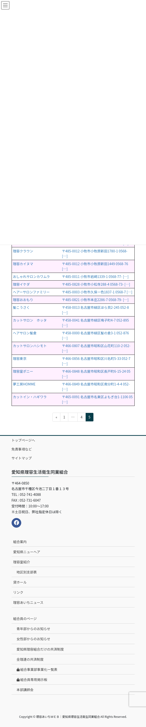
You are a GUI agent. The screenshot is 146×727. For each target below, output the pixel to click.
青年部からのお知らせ (33, 628)
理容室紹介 (21, 561)
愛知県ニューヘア (26, 551)
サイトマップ (22, 458)
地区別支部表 (27, 572)
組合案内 (20, 541)
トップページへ (23, 440)
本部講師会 (25, 689)
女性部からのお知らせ (33, 638)
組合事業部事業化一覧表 (37, 669)
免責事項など (22, 449)
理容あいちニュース (28, 602)
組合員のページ (25, 618)
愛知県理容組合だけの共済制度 (40, 649)
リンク (18, 592)
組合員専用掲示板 (32, 679)
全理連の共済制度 (30, 659)
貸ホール (20, 582)
